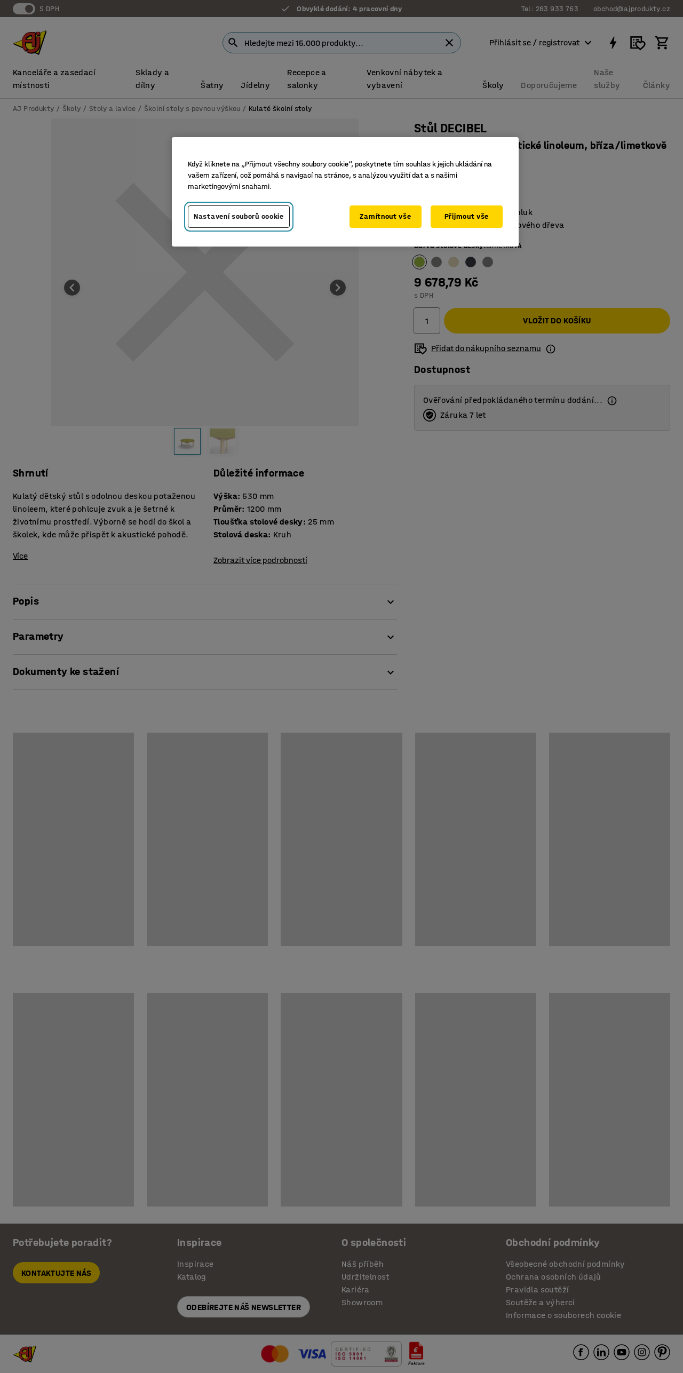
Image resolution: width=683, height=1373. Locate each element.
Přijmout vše (466, 216)
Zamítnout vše (385, 216)
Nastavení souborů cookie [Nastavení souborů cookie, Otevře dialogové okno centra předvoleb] (239, 216)
